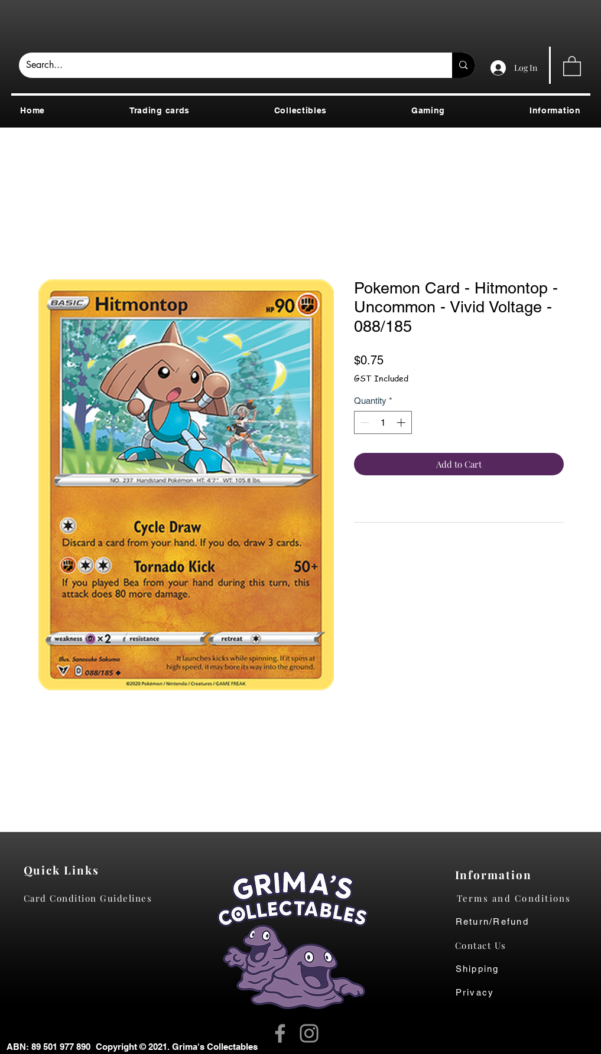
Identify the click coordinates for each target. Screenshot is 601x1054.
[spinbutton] (382, 422)
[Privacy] (486, 992)
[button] (572, 65)
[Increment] (402, 422)
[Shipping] (483, 969)
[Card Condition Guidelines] (92, 898)
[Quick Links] (65, 870)
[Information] (496, 874)
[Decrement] (364, 422)
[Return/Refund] (523, 922)
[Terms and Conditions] (523, 898)
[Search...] (227, 65)
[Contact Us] (486, 945)
